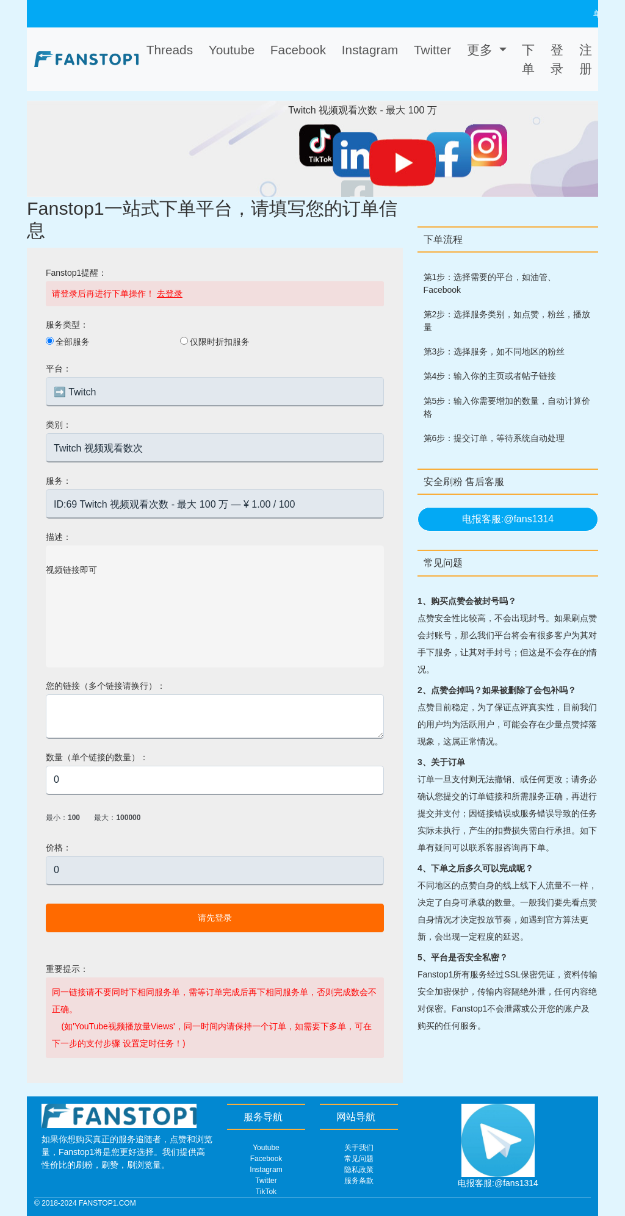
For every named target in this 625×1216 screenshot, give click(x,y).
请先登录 (215, 918)
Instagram (266, 1169)
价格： (58, 847)
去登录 (169, 293)
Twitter (265, 1180)
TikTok (266, 1191)
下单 (528, 59)
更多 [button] (481, 50)
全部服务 (73, 342)
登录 (557, 59)
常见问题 (359, 1158)
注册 (585, 59)
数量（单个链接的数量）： (97, 757)
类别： (58, 425)
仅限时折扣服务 (220, 342)
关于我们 (359, 1147)
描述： (58, 537)
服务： (58, 481)
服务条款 (359, 1180)
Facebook (266, 1158)
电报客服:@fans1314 (508, 519)
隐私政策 (359, 1169)
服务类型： (67, 324)
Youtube (266, 1147)
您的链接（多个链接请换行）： (105, 686)
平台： (58, 368)
